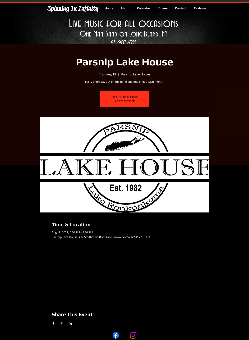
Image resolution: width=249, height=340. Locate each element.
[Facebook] (116, 335)
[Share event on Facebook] (53, 323)
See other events (125, 101)
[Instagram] (133, 335)
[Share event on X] (61, 323)
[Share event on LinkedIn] (70, 323)
